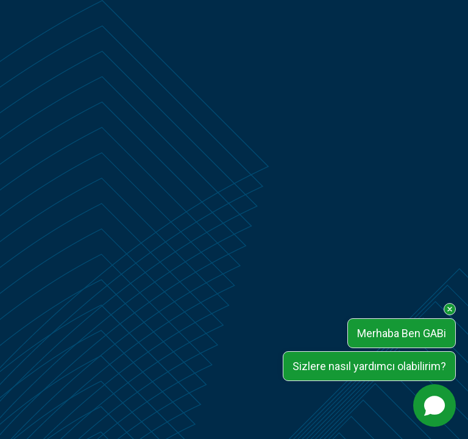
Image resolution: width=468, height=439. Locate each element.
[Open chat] (434, 405)
